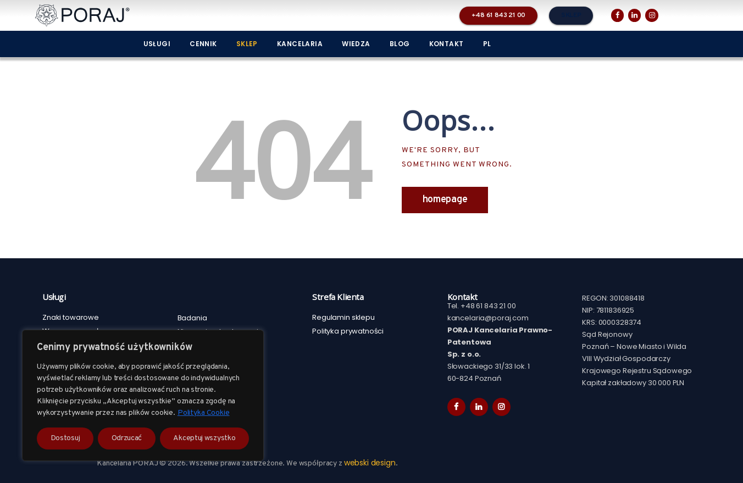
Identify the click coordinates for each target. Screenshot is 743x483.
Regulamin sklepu (343, 317)
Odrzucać (127, 438)
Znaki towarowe (70, 317)
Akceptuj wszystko (204, 438)
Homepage (445, 199)
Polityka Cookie (204, 413)
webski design (370, 462)
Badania (192, 318)
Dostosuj (65, 438)
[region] (143, 395)
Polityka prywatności (348, 331)
